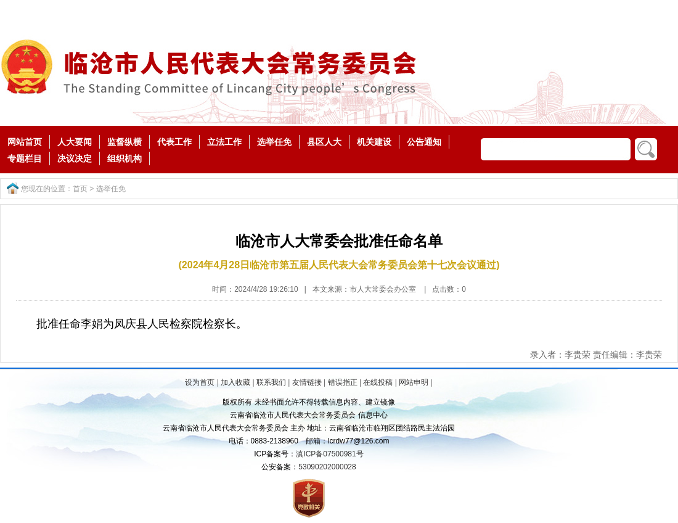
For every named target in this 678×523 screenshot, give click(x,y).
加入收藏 (235, 382)
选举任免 (274, 142)
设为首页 (199, 382)
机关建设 (374, 142)
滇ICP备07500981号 (329, 454)
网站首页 (24, 142)
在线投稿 (378, 382)
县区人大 (324, 142)
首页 (80, 188)
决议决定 (74, 158)
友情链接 (307, 382)
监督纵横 (124, 142)
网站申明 (413, 382)
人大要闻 (74, 142)
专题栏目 (24, 158)
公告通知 (424, 142)
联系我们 (271, 382)
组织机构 (124, 158)
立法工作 (224, 142)
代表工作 (174, 142)
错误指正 (342, 382)
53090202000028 (327, 467)
